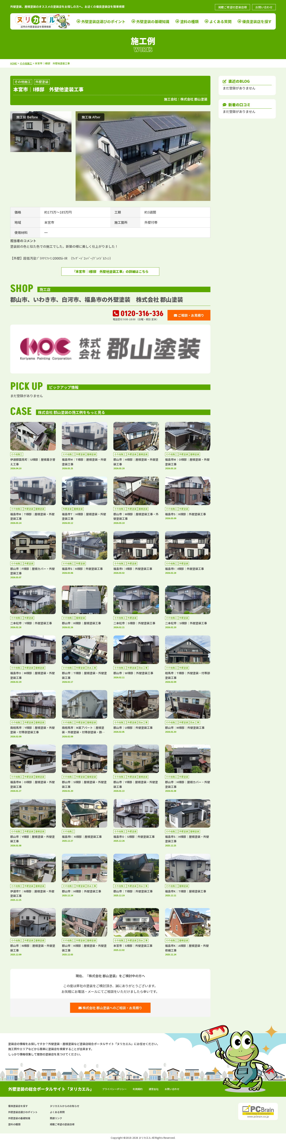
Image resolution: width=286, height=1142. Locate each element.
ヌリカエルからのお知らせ (64, 1106)
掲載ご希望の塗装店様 (232, 7)
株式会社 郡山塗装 (193, 99)
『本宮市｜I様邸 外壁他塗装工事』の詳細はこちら (110, 271)
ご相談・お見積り (189, 315)
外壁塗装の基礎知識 (152, 21)
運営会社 (154, 1089)
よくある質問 (220, 21)
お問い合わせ (264, 7)
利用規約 (138, 1089)
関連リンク (56, 1118)
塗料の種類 (189, 21)
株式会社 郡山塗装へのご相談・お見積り (110, 1007)
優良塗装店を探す (257, 21)
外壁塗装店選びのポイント (103, 21)
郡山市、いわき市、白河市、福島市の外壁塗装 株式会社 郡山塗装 (96, 299)
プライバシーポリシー (114, 1089)
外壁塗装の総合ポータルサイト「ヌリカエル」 (51, 1089)
